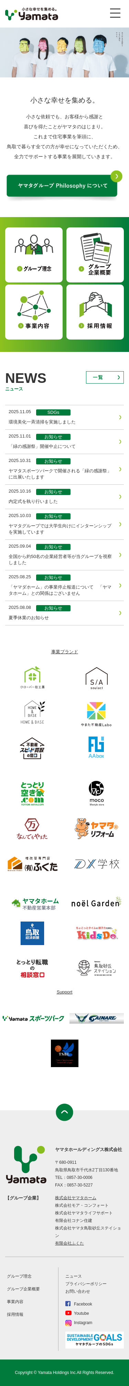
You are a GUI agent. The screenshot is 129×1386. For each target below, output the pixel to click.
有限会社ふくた (69, 1243)
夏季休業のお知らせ (29, 617)
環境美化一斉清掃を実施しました (42, 422)
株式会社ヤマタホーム (75, 1197)
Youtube (81, 1313)
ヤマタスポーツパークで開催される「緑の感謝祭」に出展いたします (60, 474)
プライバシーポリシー (86, 1283)
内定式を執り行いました (33, 501)
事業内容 (15, 1301)
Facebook (83, 1304)
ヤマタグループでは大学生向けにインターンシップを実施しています (60, 529)
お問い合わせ (77, 1291)
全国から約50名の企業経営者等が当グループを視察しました (60, 559)
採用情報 (15, 1314)
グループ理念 (19, 1276)
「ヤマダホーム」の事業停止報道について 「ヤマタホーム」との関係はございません (60, 590)
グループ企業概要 (23, 1289)
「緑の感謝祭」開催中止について (42, 446)
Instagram (83, 1322)
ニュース (73, 1276)
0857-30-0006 (80, 1177)
